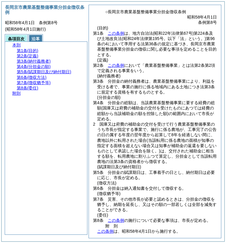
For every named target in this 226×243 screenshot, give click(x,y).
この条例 (116, 33)
